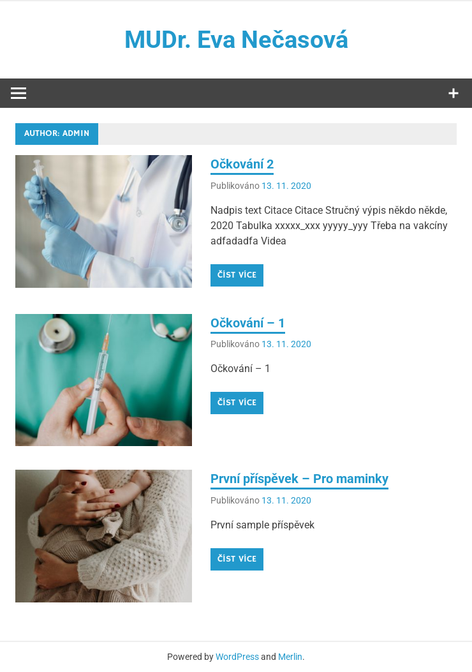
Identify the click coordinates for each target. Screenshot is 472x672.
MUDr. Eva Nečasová (236, 40)
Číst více (237, 275)
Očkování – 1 (247, 323)
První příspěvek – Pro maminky (299, 478)
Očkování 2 (242, 164)
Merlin (290, 657)
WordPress (237, 657)
